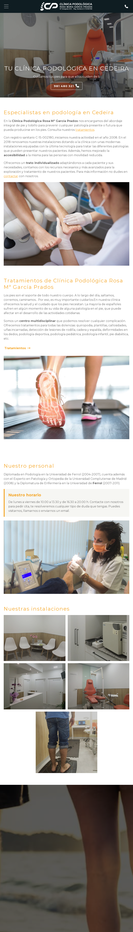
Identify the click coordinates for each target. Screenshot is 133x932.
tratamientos (84, 130)
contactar (11, 176)
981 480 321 (64, 86)
